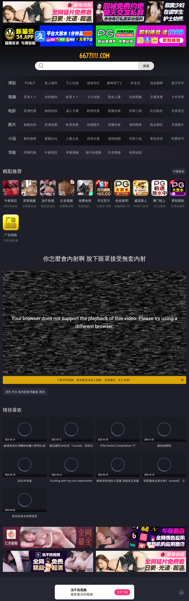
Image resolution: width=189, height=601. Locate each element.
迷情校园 (114, 138)
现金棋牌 (156, 83)
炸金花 (135, 83)
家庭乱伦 (51, 138)
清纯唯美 (135, 124)
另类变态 (177, 111)
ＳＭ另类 (177, 97)
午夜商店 (51, 152)
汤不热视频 (93, 152)
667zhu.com (94, 56)
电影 (12, 110)
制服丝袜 (114, 111)
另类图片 (177, 124)
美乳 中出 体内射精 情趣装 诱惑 (25, 392)
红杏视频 (114, 152)
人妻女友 (72, 138)
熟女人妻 (114, 97)
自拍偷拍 (51, 97)
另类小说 (135, 138)
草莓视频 (72, 152)
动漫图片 (93, 124)
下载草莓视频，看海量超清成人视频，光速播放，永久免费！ (120, 380)
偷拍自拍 (51, 111)
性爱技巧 (177, 138)
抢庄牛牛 (177, 83)
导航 (12, 152)
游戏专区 (93, 83)
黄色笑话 (156, 138)
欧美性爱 (93, 111)
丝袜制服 (135, 97)
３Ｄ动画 (93, 97)
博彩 (12, 83)
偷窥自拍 (30, 124)
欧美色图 (72, 124)
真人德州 (51, 83)
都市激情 (30, 138)
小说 (12, 138)
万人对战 (72, 83)
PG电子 (30, 83)
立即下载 (122, 592)
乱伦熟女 (156, 111)
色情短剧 (135, 152)
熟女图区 (156, 124)
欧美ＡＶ (72, 97)
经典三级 (135, 111)
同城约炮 (30, 152)
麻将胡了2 (114, 83)
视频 (12, 96)
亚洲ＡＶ (30, 97)
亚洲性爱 (30, 111)
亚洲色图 (51, 124)
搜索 (146, 66)
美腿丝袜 (114, 124)
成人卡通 (72, 111)
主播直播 (156, 97)
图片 (12, 124)
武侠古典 (93, 138)
